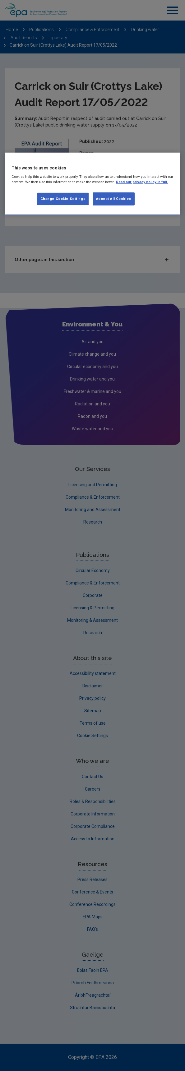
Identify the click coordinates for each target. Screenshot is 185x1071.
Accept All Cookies (113, 198)
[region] (92, 184)
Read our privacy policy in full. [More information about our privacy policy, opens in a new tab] (142, 182)
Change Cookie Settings (63, 198)
